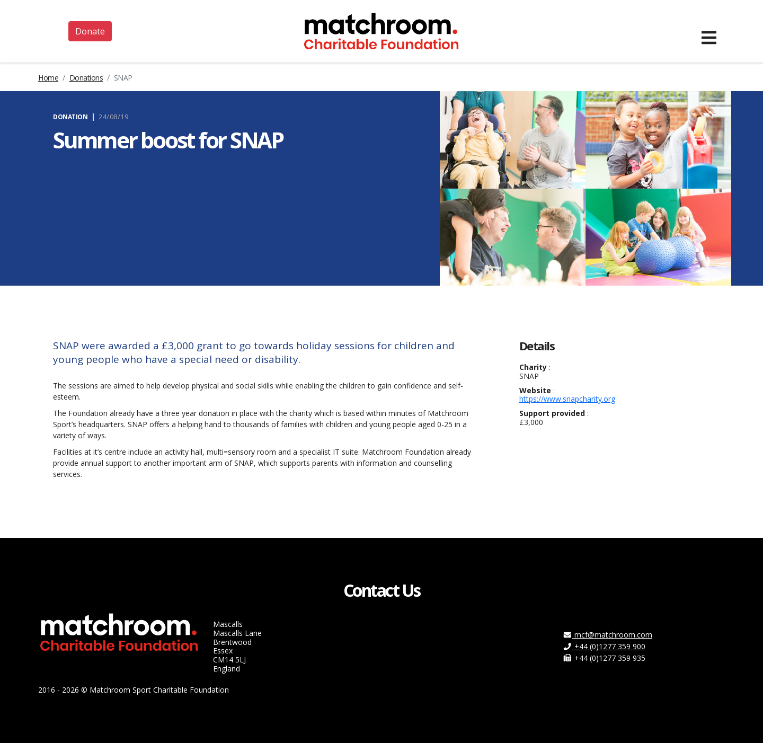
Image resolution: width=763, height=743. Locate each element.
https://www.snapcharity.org (567, 399)
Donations (86, 78)
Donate (90, 31)
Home (48, 78)
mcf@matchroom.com (607, 635)
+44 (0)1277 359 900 (604, 646)
